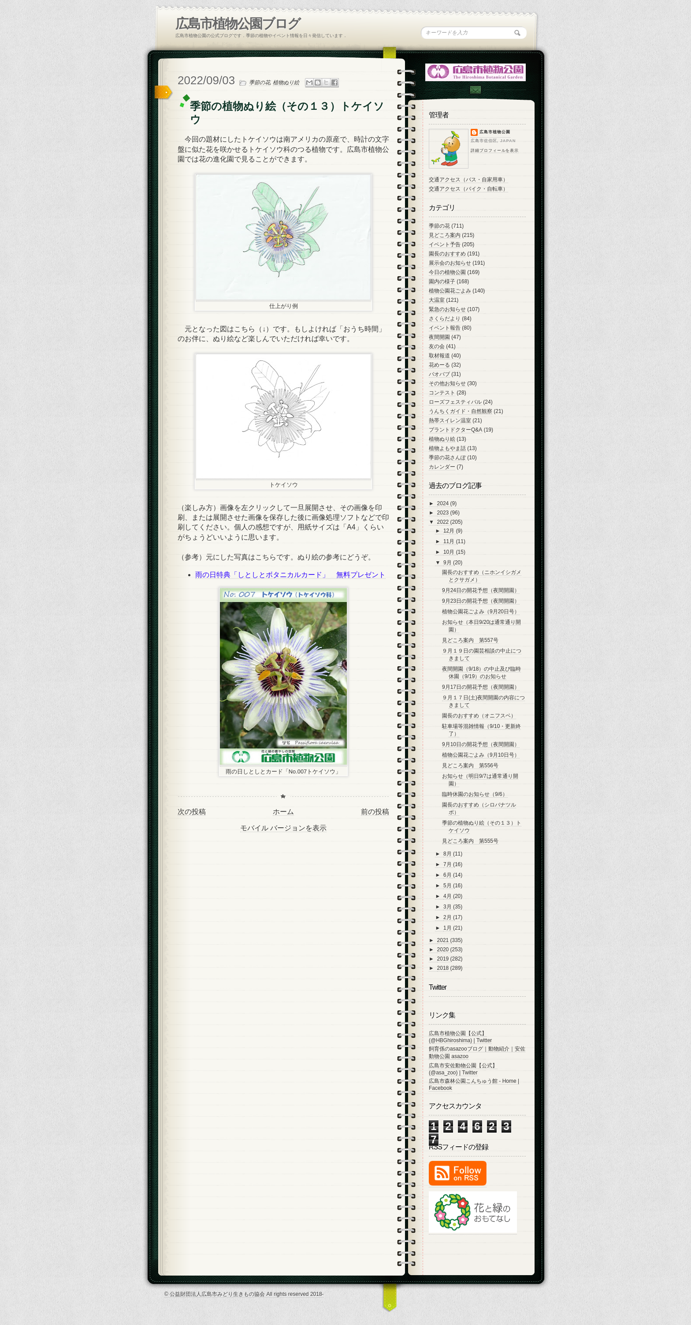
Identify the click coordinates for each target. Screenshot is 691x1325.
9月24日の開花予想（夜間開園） (481, 590)
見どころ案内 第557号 (470, 640)
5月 (448, 885)
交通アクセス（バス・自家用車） (468, 179)
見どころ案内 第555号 (470, 841)
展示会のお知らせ (450, 263)
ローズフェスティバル (455, 402)
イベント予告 (445, 244)
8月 (448, 854)
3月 (448, 907)
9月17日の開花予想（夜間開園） (481, 687)
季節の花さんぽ (447, 457)
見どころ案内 (445, 235)
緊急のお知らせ (447, 309)
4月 (448, 896)
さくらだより (445, 318)
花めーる (439, 365)
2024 (443, 503)
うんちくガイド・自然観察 (460, 411)
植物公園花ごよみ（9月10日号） (481, 755)
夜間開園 (439, 337)
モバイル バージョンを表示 (283, 828)
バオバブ (439, 374)
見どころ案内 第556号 (470, 765)
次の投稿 (192, 811)
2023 (443, 513)
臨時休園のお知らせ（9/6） (475, 794)
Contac (475, 89)
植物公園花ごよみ (450, 291)
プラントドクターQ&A (455, 430)
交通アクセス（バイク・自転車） (468, 189)
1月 (448, 928)
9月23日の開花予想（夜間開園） (481, 601)
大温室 (437, 300)
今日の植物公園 (447, 272)
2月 (448, 917)
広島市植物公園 (494, 132)
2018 (443, 968)
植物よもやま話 (447, 448)
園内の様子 (442, 281)
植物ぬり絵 (286, 82)
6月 (448, 875)
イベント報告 (445, 328)
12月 (449, 531)
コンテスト (442, 393)
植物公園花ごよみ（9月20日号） (481, 611)
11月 (449, 541)
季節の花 (259, 82)
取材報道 (439, 356)
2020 (443, 949)
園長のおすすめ (447, 254)
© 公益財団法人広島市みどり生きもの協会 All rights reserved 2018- (244, 1294)
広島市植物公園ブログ (237, 23)
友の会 (437, 346)
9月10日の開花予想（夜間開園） (481, 744)
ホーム (283, 811)
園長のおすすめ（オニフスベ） (479, 716)
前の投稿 (375, 811)
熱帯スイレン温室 (450, 420)
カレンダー (442, 467)
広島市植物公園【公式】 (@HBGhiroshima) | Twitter (460, 1036)
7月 (448, 864)
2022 (443, 522)
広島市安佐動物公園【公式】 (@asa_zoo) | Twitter (463, 1069)
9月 (448, 562)
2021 (443, 940)
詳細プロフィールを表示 (495, 150)
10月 (449, 552)
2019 (443, 959)
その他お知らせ (447, 383)
